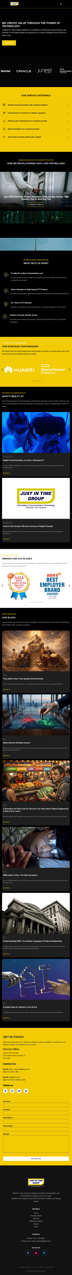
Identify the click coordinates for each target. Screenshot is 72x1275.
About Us (36, 1218)
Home (36, 1213)
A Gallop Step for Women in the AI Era (20, 1007)
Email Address (8, 1118)
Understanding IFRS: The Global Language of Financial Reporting (32, 941)
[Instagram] (36, 1252)
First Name (6, 1101)
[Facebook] (27, 1252)
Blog (36, 1227)
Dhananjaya (40, 1271)
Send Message (36, 1159)
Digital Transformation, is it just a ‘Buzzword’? (23, 460)
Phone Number (8, 1126)
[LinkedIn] (44, 1252)
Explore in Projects (36, 204)
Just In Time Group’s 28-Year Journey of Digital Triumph (28, 526)
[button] (2, 369)
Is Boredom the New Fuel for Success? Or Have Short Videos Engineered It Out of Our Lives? (35, 810)
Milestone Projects (36, 1221)
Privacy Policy (49, 1267)
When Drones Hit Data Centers (16, 743)
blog (4, 675)
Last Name (6, 1109)
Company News (8, 456)
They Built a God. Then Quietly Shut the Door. (23, 679)
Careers (36, 1224)
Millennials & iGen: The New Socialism (20, 875)
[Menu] (61, 4)
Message (6, 1134)
